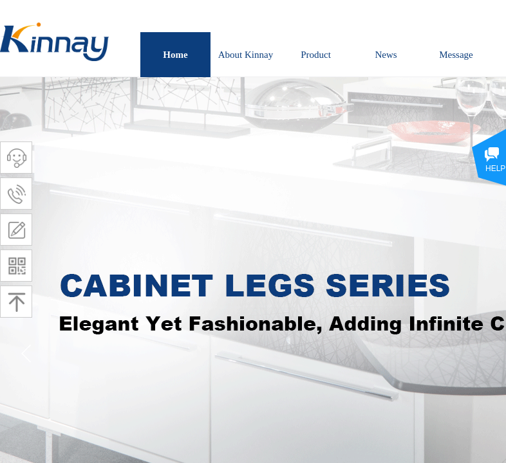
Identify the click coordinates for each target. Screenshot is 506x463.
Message (456, 55)
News (386, 55)
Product (316, 55)
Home (175, 55)
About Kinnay (245, 55)
